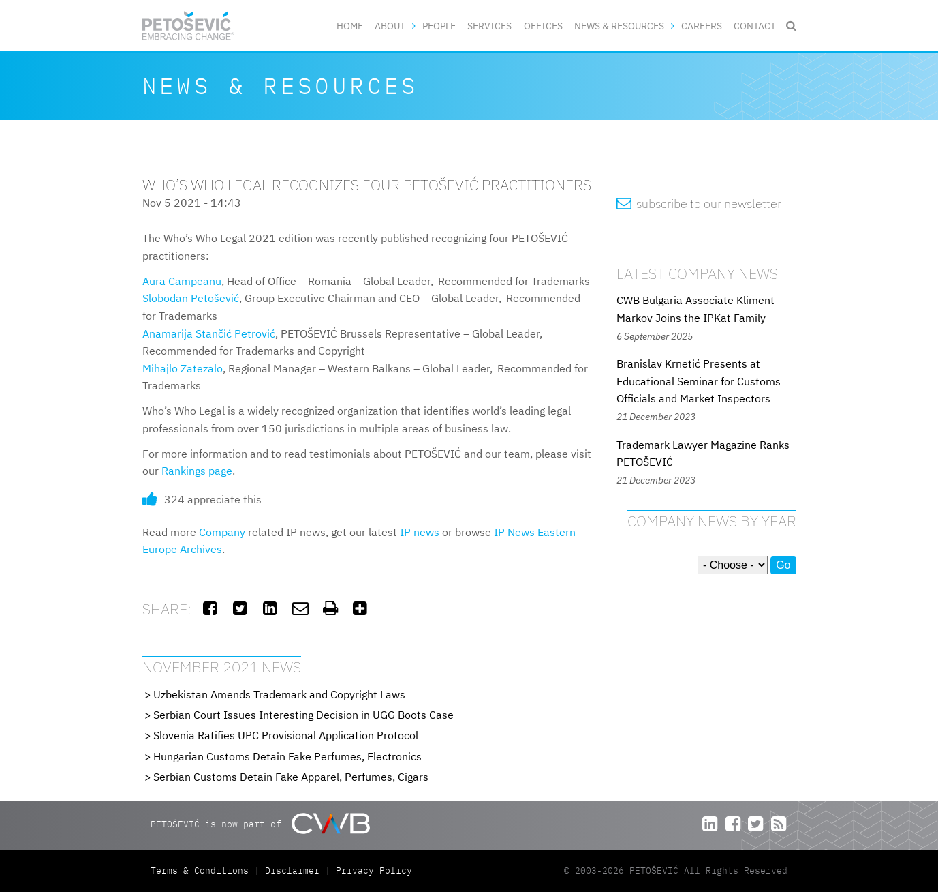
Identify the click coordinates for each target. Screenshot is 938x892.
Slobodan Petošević (190, 298)
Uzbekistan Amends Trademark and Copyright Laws (279, 694)
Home (350, 25)
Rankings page (196, 470)
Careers (701, 25)
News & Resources (619, 25)
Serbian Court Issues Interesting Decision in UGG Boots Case (303, 715)
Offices (543, 25)
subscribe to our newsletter (699, 203)
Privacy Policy (374, 870)
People (439, 25)
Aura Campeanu (181, 281)
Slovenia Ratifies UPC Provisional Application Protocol (285, 735)
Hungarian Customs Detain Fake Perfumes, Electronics (287, 756)
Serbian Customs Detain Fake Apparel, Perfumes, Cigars (290, 777)
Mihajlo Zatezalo (182, 368)
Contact (755, 25)
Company (222, 532)
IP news (419, 532)
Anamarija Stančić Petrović (208, 333)
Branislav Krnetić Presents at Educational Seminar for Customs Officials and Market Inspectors (698, 381)
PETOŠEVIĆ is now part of (260, 823)
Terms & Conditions (202, 870)
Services (489, 25)
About (390, 25)
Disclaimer (292, 870)
